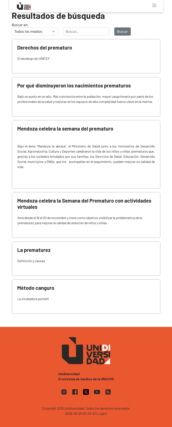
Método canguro (35, 288)
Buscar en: (20, 25)
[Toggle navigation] (154, 5)
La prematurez (34, 250)
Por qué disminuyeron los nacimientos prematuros (74, 85)
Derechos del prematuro (44, 47)
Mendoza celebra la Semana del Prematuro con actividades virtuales (84, 203)
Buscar (122, 31)
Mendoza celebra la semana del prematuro (65, 128)
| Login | (101, 413)
